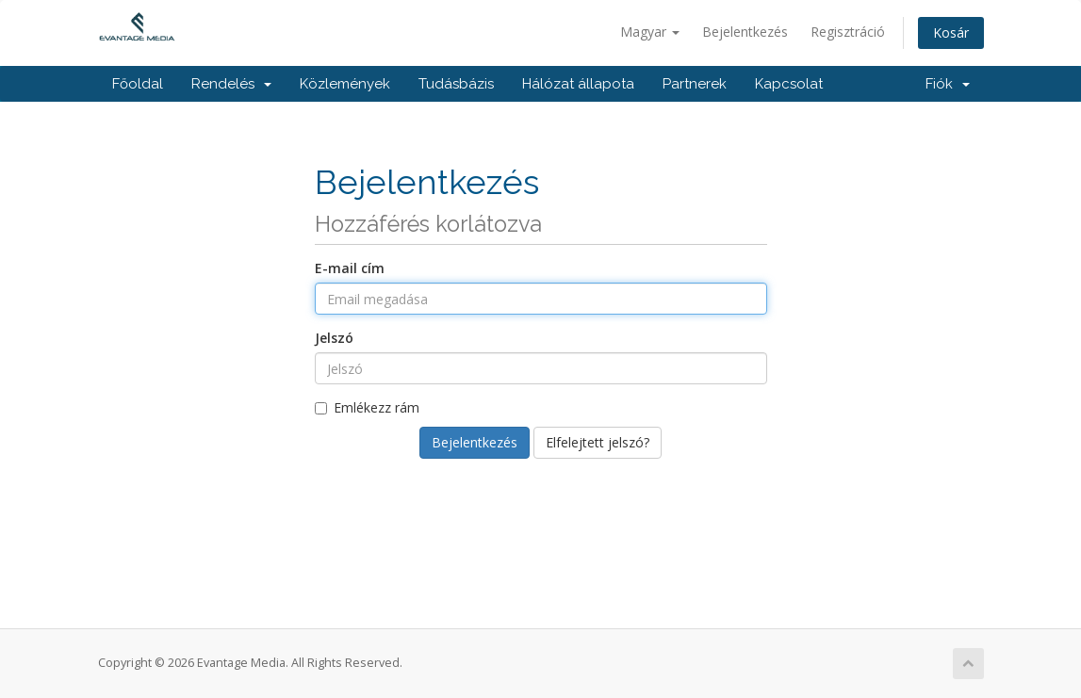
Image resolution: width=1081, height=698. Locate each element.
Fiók (947, 83)
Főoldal (137, 83)
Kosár (951, 32)
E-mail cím (350, 268)
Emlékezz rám (367, 407)
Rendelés (231, 83)
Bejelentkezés (745, 32)
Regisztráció (848, 32)
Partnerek (695, 83)
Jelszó (334, 338)
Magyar (650, 32)
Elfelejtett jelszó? (597, 442)
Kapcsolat (789, 83)
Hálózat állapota (578, 83)
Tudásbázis (456, 83)
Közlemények (345, 83)
